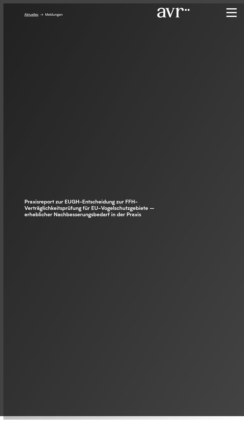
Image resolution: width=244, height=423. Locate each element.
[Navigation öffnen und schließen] (231, 12)
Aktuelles (31, 14)
